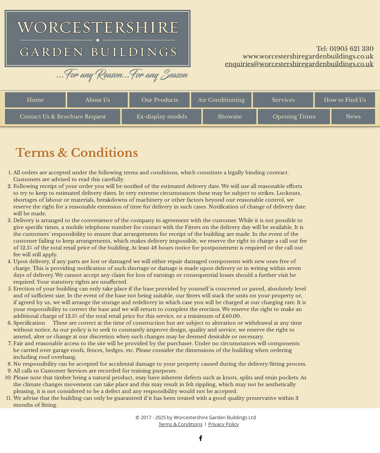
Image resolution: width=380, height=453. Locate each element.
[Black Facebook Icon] (200, 438)
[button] (159, 99)
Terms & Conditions (181, 424)
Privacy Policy (223, 424)
